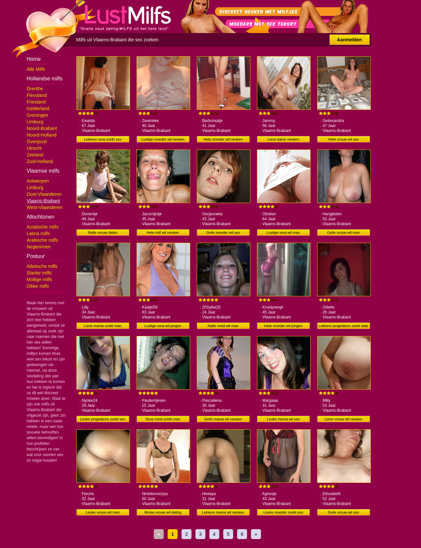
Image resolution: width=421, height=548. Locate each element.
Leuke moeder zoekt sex (283, 512)
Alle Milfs (36, 69)
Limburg (35, 121)
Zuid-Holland (40, 161)
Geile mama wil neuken (223, 419)
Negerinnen (39, 246)
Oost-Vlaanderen (44, 194)
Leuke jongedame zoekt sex (102, 419)
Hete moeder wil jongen (283, 326)
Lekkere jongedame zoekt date (343, 326)
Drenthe (35, 88)
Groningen (37, 115)
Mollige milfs (39, 279)
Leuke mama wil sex (283, 419)
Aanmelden (349, 39)
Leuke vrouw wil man (103, 512)
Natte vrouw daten (102, 232)
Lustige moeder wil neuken (163, 139)
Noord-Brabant (42, 128)
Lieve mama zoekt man (103, 326)
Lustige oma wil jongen (163, 326)
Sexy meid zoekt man (163, 419)
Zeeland (35, 154)
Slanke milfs (39, 272)
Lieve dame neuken (283, 139)
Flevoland (37, 95)
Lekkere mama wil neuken (223, 512)
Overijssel (37, 141)
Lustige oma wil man (283, 232)
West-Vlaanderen (45, 207)
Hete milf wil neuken (163, 232)
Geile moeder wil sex (223, 232)
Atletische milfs (42, 266)
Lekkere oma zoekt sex (102, 139)
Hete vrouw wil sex (343, 139)
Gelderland (38, 108)
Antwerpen (38, 181)
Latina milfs (38, 233)
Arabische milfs (42, 240)
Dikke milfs (38, 286)
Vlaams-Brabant (43, 200)
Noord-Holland (42, 135)
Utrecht (34, 148)
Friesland (36, 102)
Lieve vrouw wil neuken (343, 419)
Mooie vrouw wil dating (163, 512)
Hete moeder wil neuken (223, 139)
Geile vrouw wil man (343, 232)
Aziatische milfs (43, 227)
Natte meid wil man (223, 326)
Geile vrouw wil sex (343, 512)
